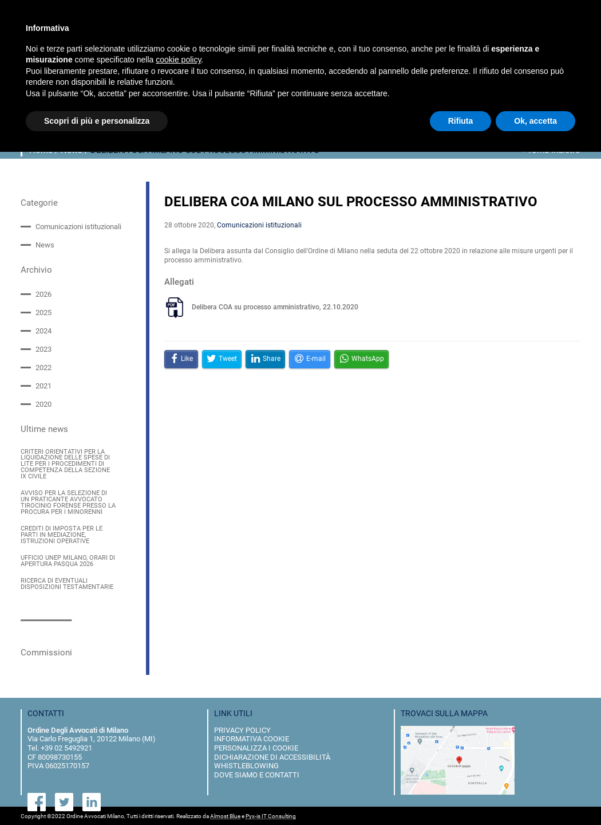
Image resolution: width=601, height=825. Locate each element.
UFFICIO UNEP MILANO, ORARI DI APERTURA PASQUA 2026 (68, 560)
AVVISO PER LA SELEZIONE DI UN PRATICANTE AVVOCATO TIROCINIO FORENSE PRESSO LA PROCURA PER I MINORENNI (68, 502)
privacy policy (242, 729)
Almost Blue (225, 815)
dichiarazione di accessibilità (272, 755)
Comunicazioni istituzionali (78, 226)
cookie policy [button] (178, 59)
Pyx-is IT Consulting (271, 815)
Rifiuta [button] (460, 120)
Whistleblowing (246, 764)
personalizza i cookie (256, 746)
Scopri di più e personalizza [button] (96, 120)
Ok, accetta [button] (535, 120)
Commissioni (46, 651)
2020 (43, 404)
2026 (43, 293)
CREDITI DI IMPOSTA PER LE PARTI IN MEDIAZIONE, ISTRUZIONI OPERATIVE (61, 534)
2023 (43, 349)
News (44, 245)
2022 (43, 367)
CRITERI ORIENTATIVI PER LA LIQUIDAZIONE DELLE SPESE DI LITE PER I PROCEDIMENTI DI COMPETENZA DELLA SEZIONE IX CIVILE (65, 464)
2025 (43, 312)
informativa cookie (251, 737)
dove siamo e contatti (256, 773)
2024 (43, 331)
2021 (43, 386)
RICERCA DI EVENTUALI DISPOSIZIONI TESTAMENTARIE (67, 583)
